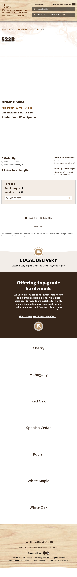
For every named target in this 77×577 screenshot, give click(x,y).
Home (4, 29)
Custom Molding (20, 29)
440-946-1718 (59, 4)
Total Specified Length (12, 165)
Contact (49, 4)
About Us (28, 547)
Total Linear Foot (10, 162)
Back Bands (34, 29)
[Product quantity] (35, 188)
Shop (10, 29)
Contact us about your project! (46, 547)
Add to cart (15, 198)
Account (39, 4)
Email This (31, 218)
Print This (46, 218)
